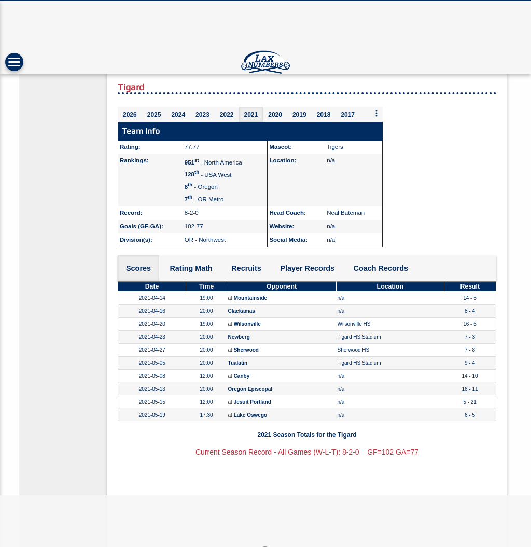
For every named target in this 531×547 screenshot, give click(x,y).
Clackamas (241, 311)
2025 (154, 114)
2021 (251, 114)
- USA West (208, 174)
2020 (275, 114)
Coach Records (381, 268)
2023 (202, 114)
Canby (242, 376)
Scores (138, 268)
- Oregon (201, 187)
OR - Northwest (205, 240)
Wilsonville (247, 324)
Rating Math (191, 268)
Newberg (239, 337)
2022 (227, 114)
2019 (299, 114)
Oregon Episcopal (250, 389)
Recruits (246, 268)
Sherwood (246, 350)
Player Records (307, 268)
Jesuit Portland (252, 402)
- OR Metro (204, 199)
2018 (324, 114)
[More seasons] (376, 114)
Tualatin (238, 363)
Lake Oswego (250, 415)
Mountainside (250, 298)
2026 (130, 114)
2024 (178, 114)
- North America (213, 162)
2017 (348, 114)
